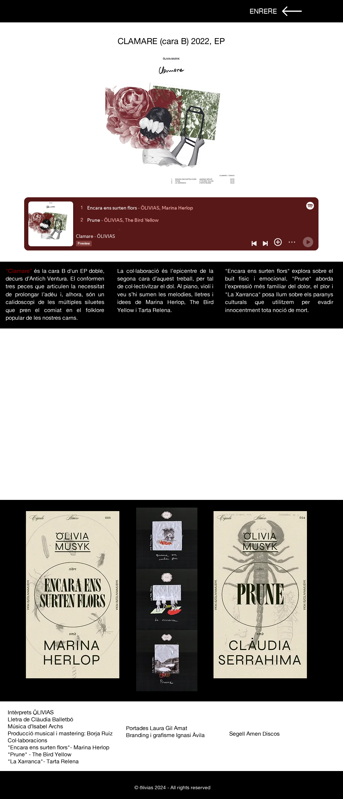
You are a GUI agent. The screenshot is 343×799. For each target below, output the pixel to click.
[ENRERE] (263, 11)
